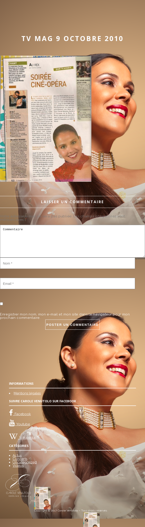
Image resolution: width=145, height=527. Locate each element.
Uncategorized (25, 462)
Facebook (22, 414)
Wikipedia (26, 438)
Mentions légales (27, 393)
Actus (17, 455)
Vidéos (18, 466)
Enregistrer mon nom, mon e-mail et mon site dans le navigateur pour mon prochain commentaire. (65, 316)
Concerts (20, 459)
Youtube (22, 424)
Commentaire (72, 241)
